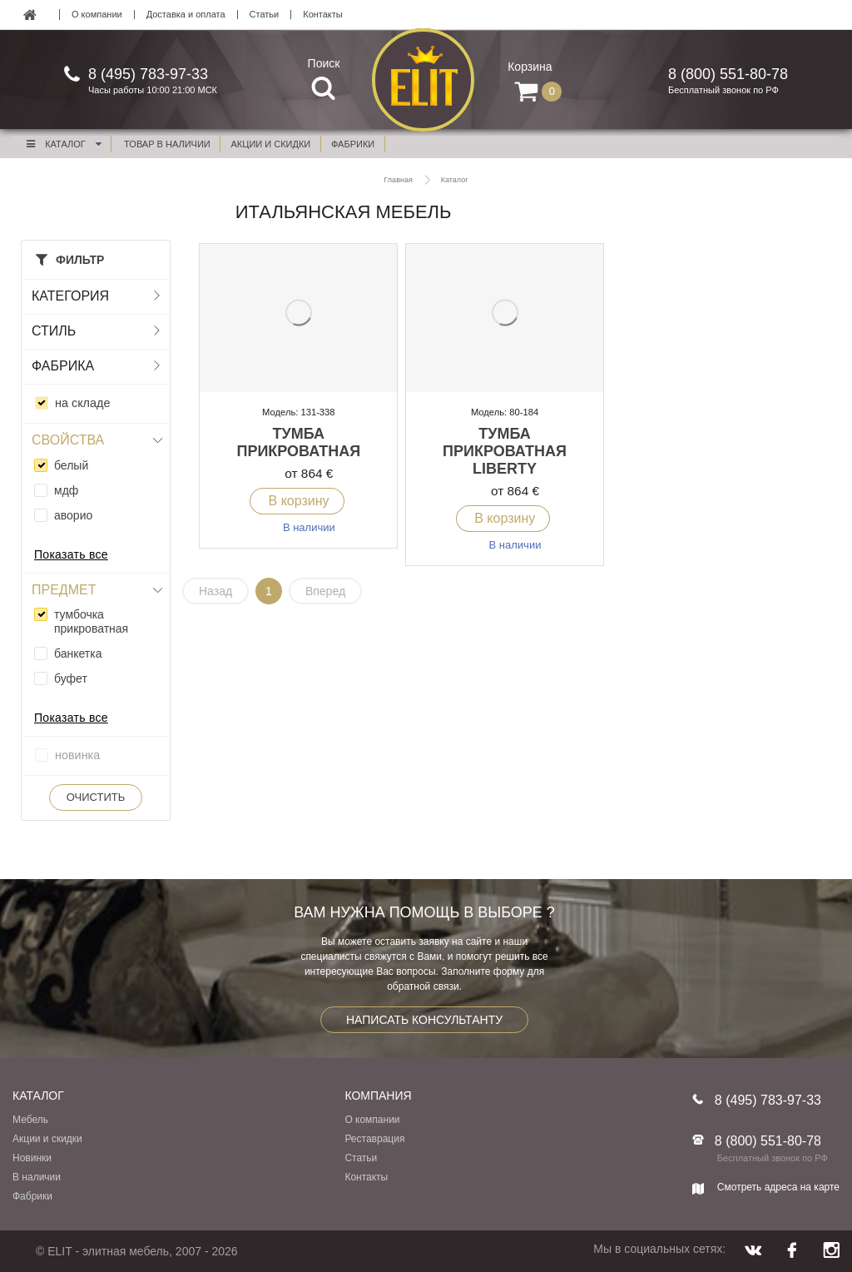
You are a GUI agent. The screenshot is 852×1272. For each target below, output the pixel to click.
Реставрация (374, 1139)
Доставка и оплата (185, 14)
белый (71, 465)
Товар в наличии (167, 144)
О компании (97, 14)
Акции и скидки (47, 1139)
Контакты (323, 14)
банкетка (78, 653)
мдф (66, 490)
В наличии (36, 1177)
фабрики (352, 144)
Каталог (63, 144)
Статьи (265, 14)
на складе (82, 403)
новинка (77, 755)
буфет (70, 678)
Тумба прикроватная (298, 442)
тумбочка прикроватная (91, 621)
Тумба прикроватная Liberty (505, 451)
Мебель (30, 1119)
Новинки (32, 1158)
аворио (73, 515)
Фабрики (32, 1196)
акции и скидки (271, 144)
